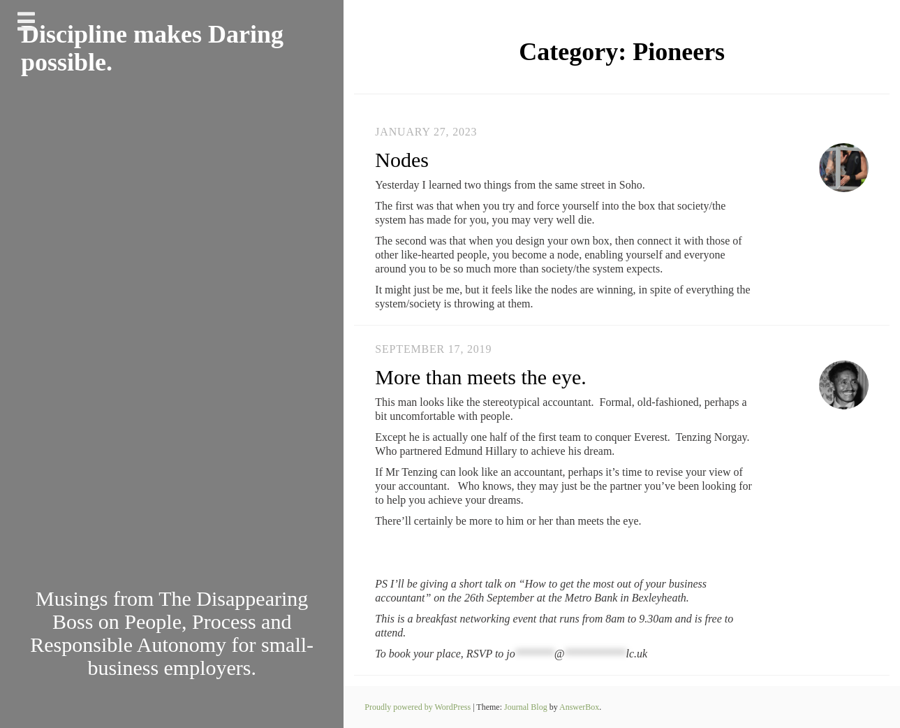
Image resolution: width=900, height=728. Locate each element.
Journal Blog (526, 707)
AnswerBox (579, 707)
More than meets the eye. (480, 376)
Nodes (402, 159)
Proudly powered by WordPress (418, 707)
